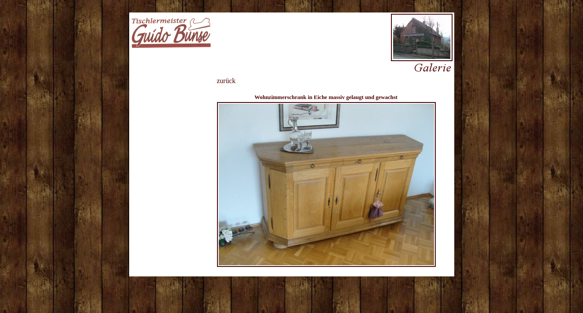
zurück (226, 80)
